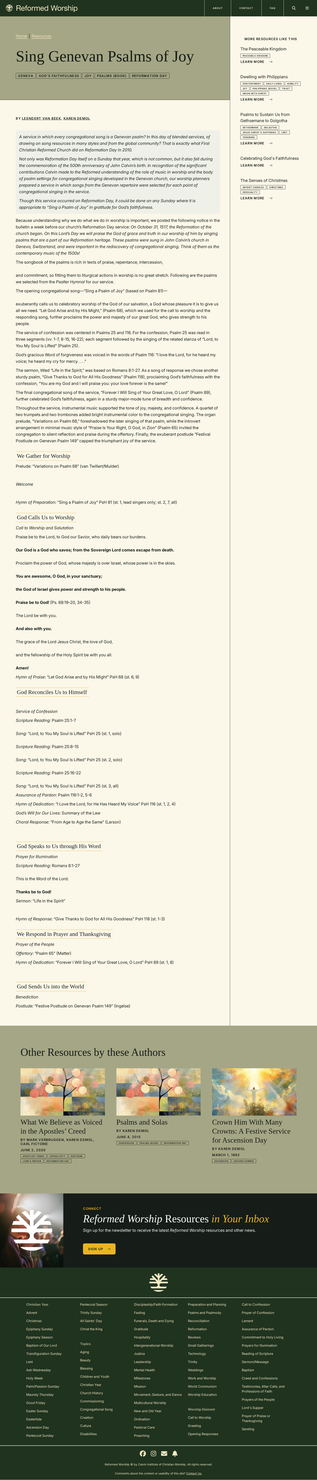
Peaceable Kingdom (255, 55)
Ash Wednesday (38, 1370)
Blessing (86, 1368)
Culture (85, 1426)
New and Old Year (147, 1411)
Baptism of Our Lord (41, 1345)
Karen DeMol (77, 118)
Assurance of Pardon (258, 1329)
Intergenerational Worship (153, 1345)
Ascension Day (37, 1427)
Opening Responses (203, 1434)
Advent (31, 1313)
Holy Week (34, 1378)
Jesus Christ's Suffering (259, 132)
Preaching (141, 1436)
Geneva (25, 76)
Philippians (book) (265, 88)
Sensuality (250, 192)
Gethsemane (251, 127)
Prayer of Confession (258, 1313)
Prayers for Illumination (259, 1345)
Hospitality (142, 1337)
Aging (84, 1352)
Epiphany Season (39, 1337)
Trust (286, 88)
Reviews (194, 1337)
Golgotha (270, 127)
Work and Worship (202, 1378)
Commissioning (92, 1401)
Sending (248, 1429)
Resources (41, 36)
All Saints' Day (91, 1321)
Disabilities (88, 1434)
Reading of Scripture (257, 1354)
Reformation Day (149, 76)
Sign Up (99, 1249)
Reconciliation (198, 1321)
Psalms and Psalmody (204, 1313)
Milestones (142, 1378)
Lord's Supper (253, 1408)
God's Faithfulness (59, 76)
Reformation (197, 1329)
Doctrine (77, 1156)
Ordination (142, 1419)
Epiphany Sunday (39, 1329)
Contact (246, 8)
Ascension (221, 1161)
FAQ (272, 8)
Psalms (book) (112, 76)
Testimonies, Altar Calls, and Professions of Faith (263, 1388)
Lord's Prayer (32, 1161)
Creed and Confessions (260, 1378)
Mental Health (144, 1370)
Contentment (252, 83)
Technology (197, 1354)
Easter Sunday (37, 1411)
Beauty (85, 1360)
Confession (126, 1143)
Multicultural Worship (150, 1403)
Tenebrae (249, 137)
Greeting (194, 1426)
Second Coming (244, 1161)
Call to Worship (199, 1417)
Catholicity (57, 1156)
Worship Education (202, 1395)
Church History (91, 1393)
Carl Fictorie (34, 1144)
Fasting (139, 1313)
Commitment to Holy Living (262, 1337)
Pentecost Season (93, 1304)
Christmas (276, 187)
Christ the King (91, 1329)
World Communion (202, 1386)
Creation (86, 1417)
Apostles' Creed (33, 1156)
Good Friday (35, 1403)
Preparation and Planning (207, 1304)
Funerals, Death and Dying (154, 1321)
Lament (247, 1321)
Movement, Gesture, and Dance (158, 1395)
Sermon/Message (255, 1362)
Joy (88, 76)
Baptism (248, 1370)
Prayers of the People (258, 1399)
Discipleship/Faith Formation (155, 1304)
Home (21, 36)
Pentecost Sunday (40, 1436)
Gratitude (141, 1329)
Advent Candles (253, 187)
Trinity (192, 1362)
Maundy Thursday (40, 1395)
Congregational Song (96, 1409)
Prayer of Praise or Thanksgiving (256, 1418)
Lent (284, 132)
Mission (140, 1386)
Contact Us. (194, 1473)
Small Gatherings (201, 1345)
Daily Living (274, 83)
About (218, 8)
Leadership (142, 1362)
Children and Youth (94, 1377)
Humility (292, 83)
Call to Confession (256, 1304)
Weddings (195, 1370)
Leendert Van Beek (41, 118)
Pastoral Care (144, 1427)
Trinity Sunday (91, 1313)
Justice (139, 1354)
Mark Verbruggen (45, 1140)
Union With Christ (255, 93)
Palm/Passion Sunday (42, 1386)
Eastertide (34, 1419)
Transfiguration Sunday (44, 1354)
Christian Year (90, 1385)
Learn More (257, 62)
